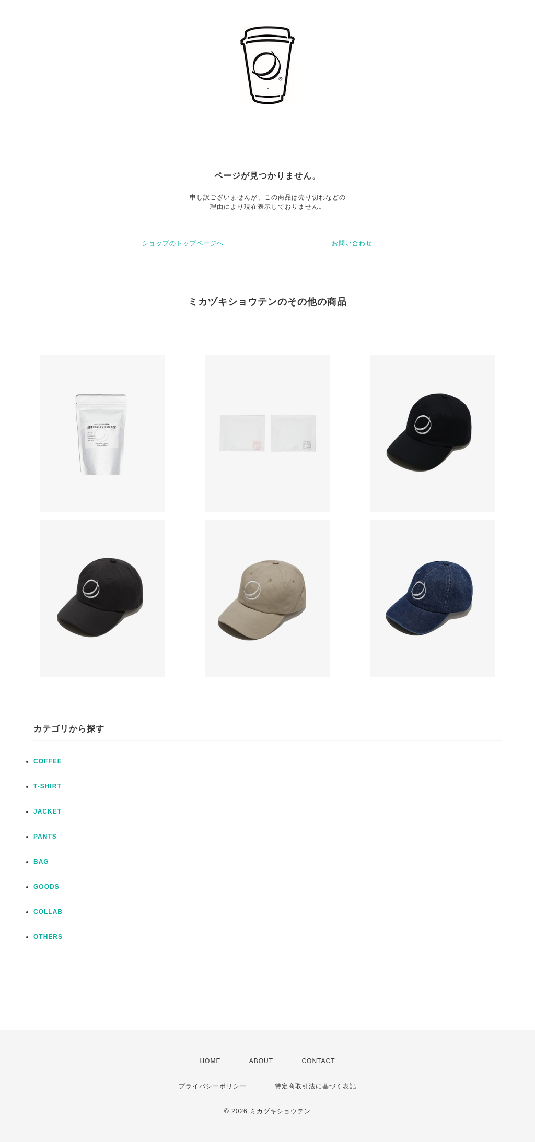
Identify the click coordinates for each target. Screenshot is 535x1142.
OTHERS (48, 936)
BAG (41, 861)
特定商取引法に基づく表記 (315, 1086)
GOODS (46, 886)
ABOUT (261, 1061)
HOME (210, 1061)
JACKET (47, 811)
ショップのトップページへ (183, 243)
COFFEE (47, 761)
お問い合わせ (352, 243)
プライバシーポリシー (213, 1086)
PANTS (45, 836)
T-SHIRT (47, 786)
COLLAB (48, 911)
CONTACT (318, 1061)
